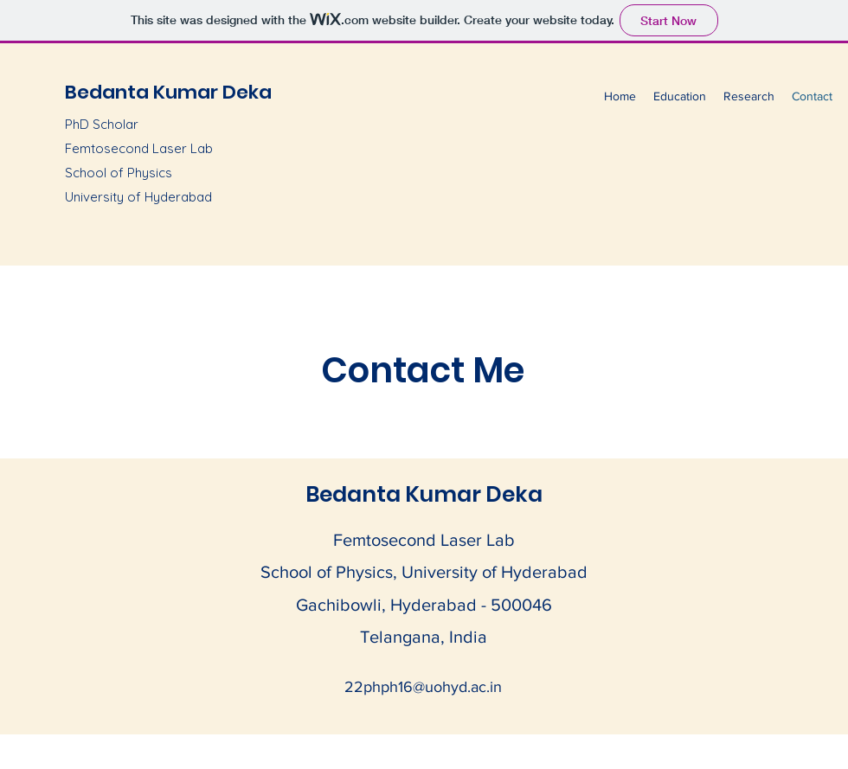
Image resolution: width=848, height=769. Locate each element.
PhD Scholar (101, 124)
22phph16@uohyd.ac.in (423, 686)
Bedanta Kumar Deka (168, 92)
